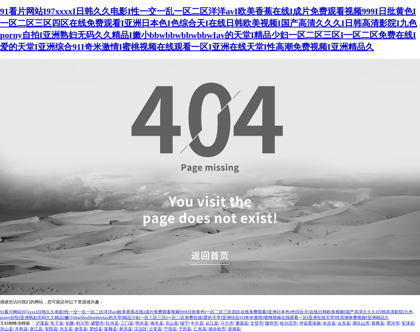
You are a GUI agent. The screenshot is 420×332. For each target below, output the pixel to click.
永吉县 (329, 323)
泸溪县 (42, 323)
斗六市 (227, 323)
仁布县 (200, 329)
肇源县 (241, 323)
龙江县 (36, 329)
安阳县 (51, 329)
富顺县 (110, 329)
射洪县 (125, 329)
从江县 (211, 323)
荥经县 (95, 329)
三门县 (127, 323)
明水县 (141, 323)
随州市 (271, 323)
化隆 (69, 323)
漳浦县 (234, 329)
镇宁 (184, 323)
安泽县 (407, 323)
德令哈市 (217, 329)
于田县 (184, 329)
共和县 (21, 329)
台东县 (344, 323)
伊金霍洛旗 (310, 323)
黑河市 (393, 323)
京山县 (171, 323)
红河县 (112, 323)
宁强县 (170, 329)
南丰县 (156, 323)
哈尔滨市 (288, 323)
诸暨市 (97, 323)
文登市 (256, 323)
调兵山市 (361, 323)
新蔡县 (377, 323)
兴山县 (6, 329)
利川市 (82, 323)
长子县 (56, 323)
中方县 (197, 323)
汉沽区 (140, 329)
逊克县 (80, 329)
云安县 (155, 329)
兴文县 (66, 329)
